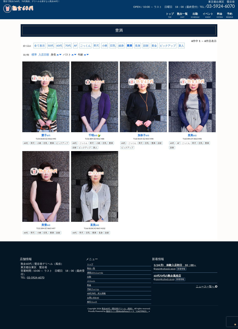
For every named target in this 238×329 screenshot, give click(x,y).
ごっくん (85, 45)
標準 (34, 54)
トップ (170, 13)
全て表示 (39, 45)
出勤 (195, 13)
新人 (181, 45)
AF (75, 45)
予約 (229, 13)
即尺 (96, 45)
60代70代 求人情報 (96, 293)
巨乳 (113, 45)
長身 (137, 45)
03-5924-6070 (35, 277)
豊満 (129, 45)
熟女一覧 (182, 13)
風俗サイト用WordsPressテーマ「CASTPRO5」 (127, 311)
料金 (219, 13)
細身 (121, 45)
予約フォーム (93, 289)
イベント (208, 13)
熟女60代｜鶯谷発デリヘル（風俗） (118, 308)
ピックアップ (168, 45)
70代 (68, 45)
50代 (51, 45)
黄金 (154, 45)
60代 (59, 45)
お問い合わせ (93, 297)
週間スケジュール (95, 272)
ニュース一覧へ (206, 286)
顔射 (146, 45)
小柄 (104, 45)
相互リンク (92, 301)
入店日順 (44, 54)
